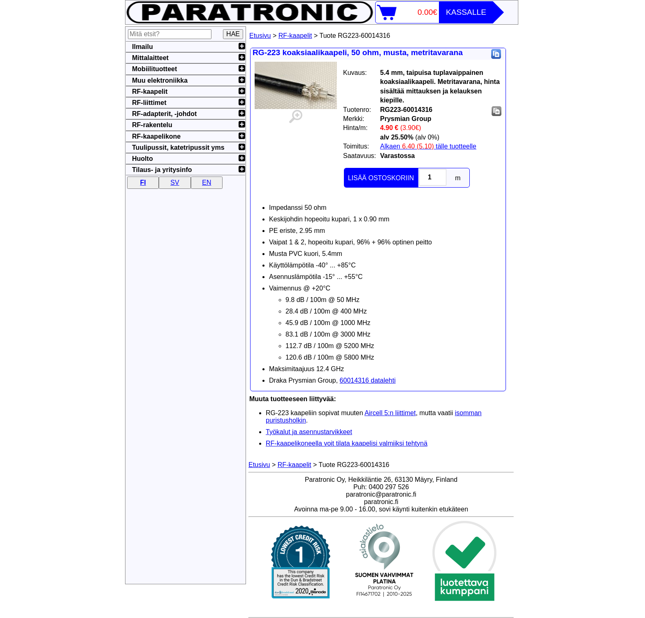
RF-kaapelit (295, 35)
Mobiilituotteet (154, 68)
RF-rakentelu (152, 124)
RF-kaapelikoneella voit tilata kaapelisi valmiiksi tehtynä (346, 443)
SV (174, 182)
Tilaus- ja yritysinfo (162, 169)
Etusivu (260, 35)
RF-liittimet (149, 102)
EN (206, 182)
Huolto (142, 158)
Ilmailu (142, 46)
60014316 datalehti (368, 380)
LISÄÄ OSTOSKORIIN (381, 177)
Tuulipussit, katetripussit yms (178, 147)
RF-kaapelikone (156, 136)
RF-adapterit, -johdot (164, 113)
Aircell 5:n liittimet (389, 412)
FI (143, 182)
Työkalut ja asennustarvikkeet (309, 431)
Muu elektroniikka (160, 80)
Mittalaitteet (150, 57)
